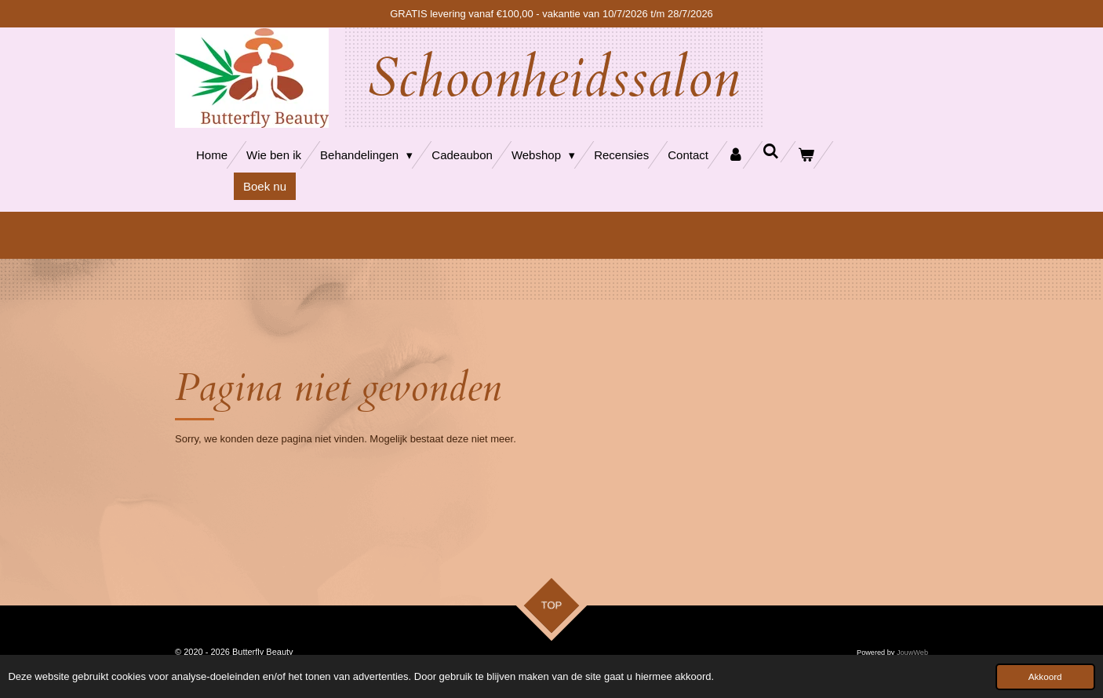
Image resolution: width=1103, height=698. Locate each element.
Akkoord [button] (1045, 676)
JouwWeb (912, 652)
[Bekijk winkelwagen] (806, 155)
